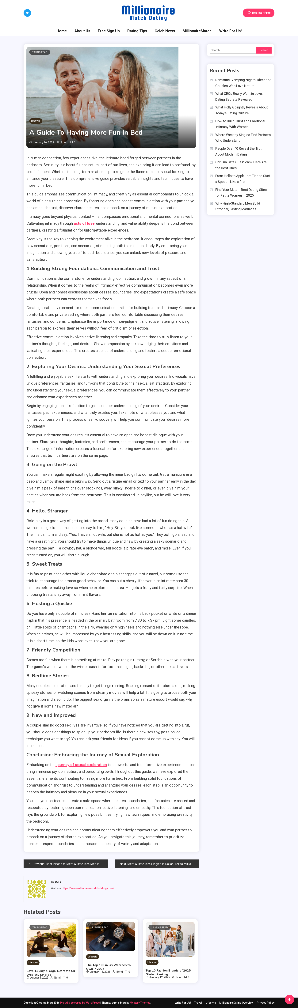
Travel (198, 1002)
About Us (82, 31)
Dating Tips (137, 31)
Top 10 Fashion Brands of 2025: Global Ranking (169, 972)
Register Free (258, 12)
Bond (64, 142)
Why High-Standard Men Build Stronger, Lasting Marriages (237, 206)
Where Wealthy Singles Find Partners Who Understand (243, 138)
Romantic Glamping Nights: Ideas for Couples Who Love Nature (243, 83)
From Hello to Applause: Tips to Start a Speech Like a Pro (242, 179)
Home (61, 31)
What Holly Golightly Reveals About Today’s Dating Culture (241, 110)
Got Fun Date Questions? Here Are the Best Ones (241, 165)
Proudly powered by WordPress (80, 1002)
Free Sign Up (109, 31)
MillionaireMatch (197, 31)
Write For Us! (230, 31)
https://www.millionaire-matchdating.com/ (88, 888)
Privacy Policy (265, 1002)
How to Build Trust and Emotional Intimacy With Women (240, 124)
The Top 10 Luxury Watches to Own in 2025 (108, 967)
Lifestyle (35, 120)
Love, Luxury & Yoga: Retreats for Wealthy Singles (51, 973)
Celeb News (165, 31)
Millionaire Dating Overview (236, 1002)
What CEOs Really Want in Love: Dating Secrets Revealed (239, 96)
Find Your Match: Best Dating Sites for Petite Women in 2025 (241, 193)
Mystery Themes (140, 1002)
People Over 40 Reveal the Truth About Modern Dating (239, 151)
